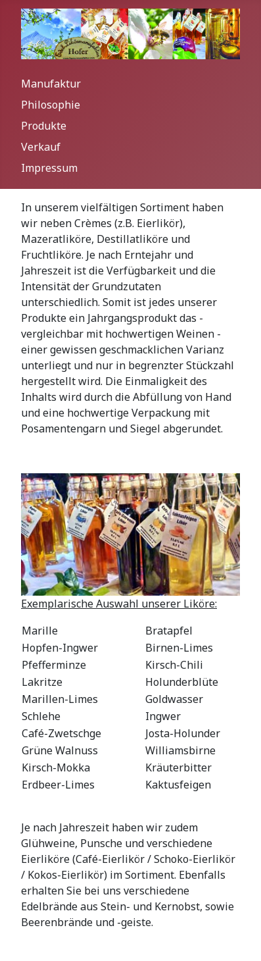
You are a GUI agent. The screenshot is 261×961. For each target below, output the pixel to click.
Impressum (49, 168)
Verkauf (40, 147)
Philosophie (50, 104)
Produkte (43, 125)
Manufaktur (51, 83)
